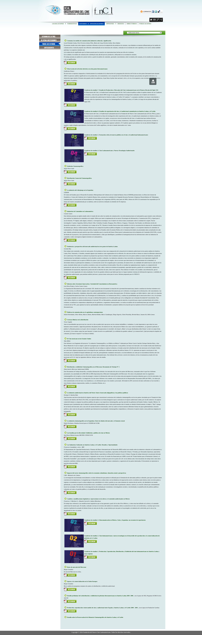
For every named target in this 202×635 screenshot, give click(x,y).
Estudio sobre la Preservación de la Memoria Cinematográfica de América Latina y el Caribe (95, 617)
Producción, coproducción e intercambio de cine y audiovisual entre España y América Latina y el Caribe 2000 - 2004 (102, 607)
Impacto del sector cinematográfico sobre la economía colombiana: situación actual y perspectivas (96, 473)
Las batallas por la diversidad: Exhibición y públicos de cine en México (88, 433)
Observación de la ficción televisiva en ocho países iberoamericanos (87, 69)
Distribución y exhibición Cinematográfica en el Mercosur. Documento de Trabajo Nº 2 (93, 367)
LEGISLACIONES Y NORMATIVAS (64, 23)
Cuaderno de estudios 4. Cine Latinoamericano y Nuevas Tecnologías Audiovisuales (109, 150)
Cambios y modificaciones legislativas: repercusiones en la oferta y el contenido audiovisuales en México (98, 499)
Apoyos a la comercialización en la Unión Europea (82, 581)
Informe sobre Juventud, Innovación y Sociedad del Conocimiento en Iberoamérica (92, 284)
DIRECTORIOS (131, 23)
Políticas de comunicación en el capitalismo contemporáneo (85, 312)
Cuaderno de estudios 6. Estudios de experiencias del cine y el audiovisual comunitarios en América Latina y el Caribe (119, 111)
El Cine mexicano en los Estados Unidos (79, 338)
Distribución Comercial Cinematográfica (79, 178)
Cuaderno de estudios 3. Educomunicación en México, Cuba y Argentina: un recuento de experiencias (115, 520)
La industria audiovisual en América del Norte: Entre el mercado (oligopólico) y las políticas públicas (97, 392)
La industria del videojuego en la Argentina (80, 190)
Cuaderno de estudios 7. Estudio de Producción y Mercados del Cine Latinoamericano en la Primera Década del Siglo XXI (121, 90)
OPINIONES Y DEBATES (115, 23)
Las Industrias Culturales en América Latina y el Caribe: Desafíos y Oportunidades (92, 445)
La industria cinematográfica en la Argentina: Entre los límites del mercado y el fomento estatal (96, 421)
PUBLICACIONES (145, 23)
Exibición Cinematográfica (75, 166)
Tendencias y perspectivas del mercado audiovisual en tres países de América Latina (92, 246)
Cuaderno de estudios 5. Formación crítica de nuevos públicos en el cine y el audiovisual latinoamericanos (116, 135)
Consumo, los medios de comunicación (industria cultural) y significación (89, 40)
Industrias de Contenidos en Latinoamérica (80, 211)
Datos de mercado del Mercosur (76, 567)
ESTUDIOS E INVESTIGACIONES (91, 23)
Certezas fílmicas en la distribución (77, 319)
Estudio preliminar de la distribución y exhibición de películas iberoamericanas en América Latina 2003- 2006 (100, 595)
